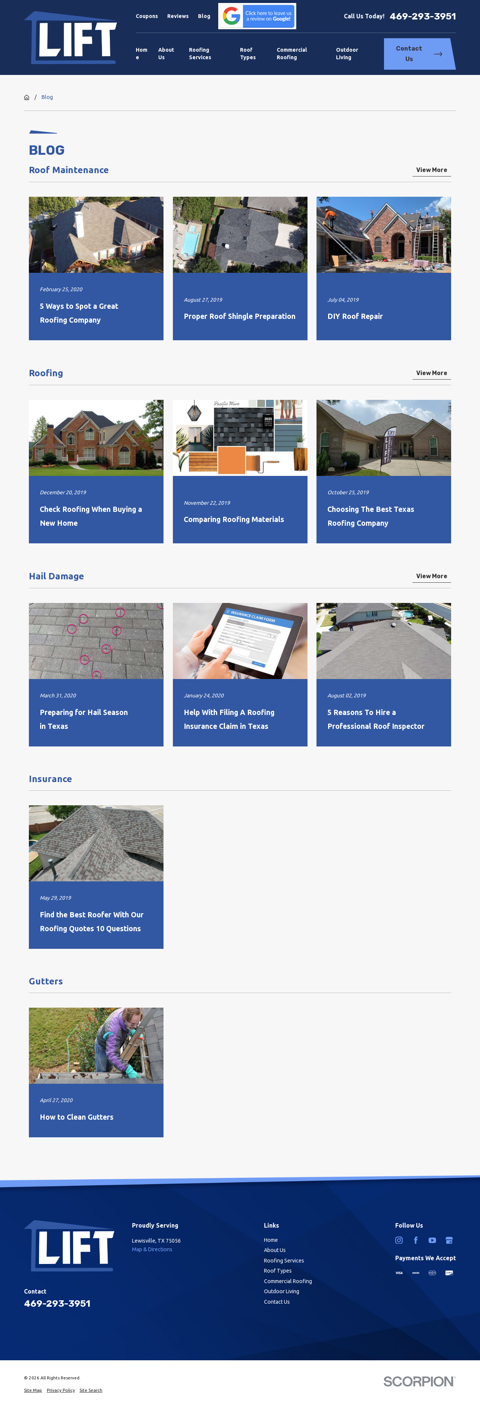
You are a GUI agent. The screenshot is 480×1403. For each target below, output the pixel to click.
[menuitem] (33, 1390)
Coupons (147, 16)
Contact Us (419, 54)
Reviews (178, 16)
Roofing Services (284, 1261)
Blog (204, 16)
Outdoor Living (281, 1291)
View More (431, 170)
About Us (275, 1250)
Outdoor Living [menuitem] (347, 53)
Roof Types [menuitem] (248, 53)
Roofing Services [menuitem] (200, 53)
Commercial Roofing (288, 1281)
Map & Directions (152, 1249)
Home (271, 1240)
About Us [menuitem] (166, 53)
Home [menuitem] (141, 53)
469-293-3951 (423, 16)
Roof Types (278, 1271)
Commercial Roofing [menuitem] (292, 53)
